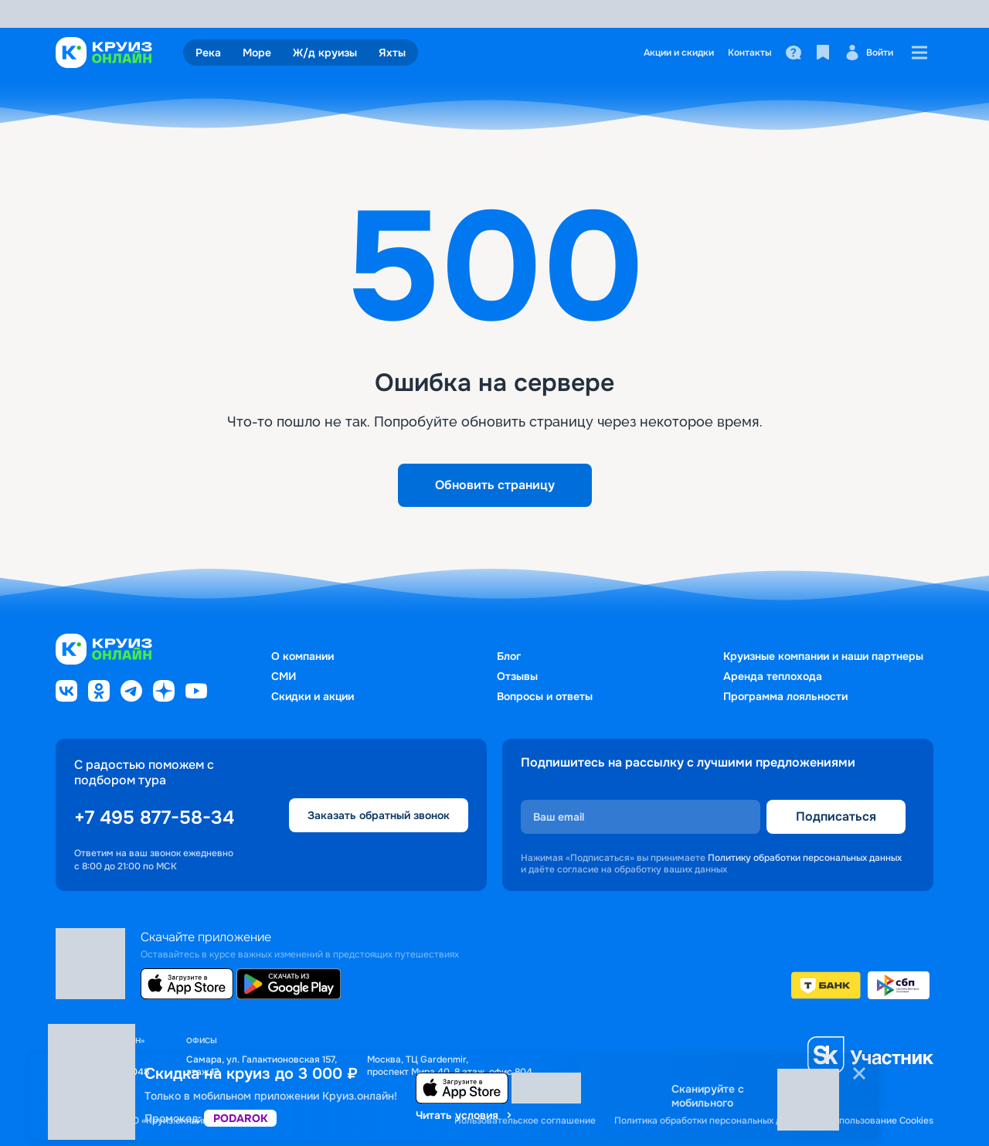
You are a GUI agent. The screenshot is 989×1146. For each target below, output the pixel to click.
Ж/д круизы (325, 53)
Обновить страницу (495, 485)
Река (208, 53)
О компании (302, 656)
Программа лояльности (785, 696)
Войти (869, 52)
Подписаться (836, 816)
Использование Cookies (880, 1121)
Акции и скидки (679, 52)
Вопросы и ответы (545, 696)
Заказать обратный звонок (379, 815)
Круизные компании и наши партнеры (823, 656)
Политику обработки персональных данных (805, 858)
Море (257, 53)
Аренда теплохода (772, 676)
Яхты (392, 53)
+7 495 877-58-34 (154, 817)
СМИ (283, 676)
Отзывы (517, 676)
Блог (509, 656)
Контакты (750, 52)
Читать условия (465, 1115)
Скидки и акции (312, 696)
